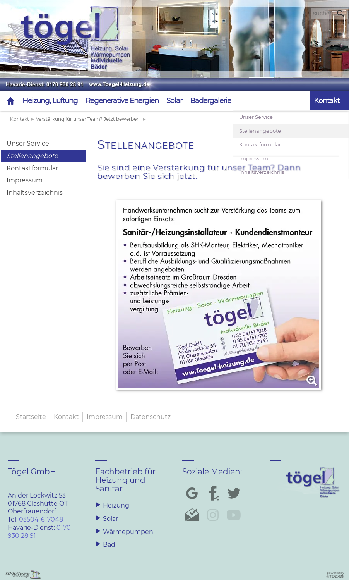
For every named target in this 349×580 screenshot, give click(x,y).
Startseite (31, 416)
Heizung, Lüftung (50, 100)
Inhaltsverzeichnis (35, 192)
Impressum (25, 180)
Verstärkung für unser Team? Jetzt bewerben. (88, 119)
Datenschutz (150, 416)
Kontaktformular (32, 168)
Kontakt (19, 119)
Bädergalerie (210, 100)
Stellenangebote (32, 156)
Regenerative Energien (122, 100)
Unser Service (28, 143)
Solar (174, 100)
